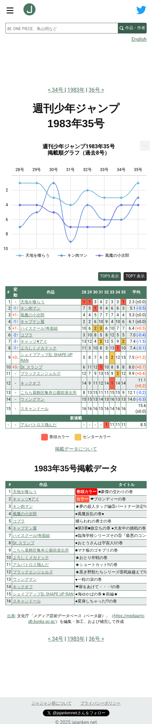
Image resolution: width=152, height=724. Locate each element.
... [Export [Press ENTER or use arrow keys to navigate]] (145, 144)
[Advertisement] (76, 62)
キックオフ (23, 586)
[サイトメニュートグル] (10, 10)
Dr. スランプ (23, 543)
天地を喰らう (25, 491)
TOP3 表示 (109, 276)
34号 (58, 90)
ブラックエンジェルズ (33, 572)
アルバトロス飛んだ (31, 564)
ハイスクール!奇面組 (31, 535)
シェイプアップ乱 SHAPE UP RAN (43, 594)
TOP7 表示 (135, 276)
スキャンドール (27, 601)
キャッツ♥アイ (26, 499)
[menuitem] (145, 146)
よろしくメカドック (31, 557)
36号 (94, 90)
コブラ (19, 521)
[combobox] (61, 28)
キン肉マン (23, 506)
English (139, 39)
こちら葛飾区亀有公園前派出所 (41, 550)
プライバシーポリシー (100, 703)
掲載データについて (76, 449)
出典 (11, 616)
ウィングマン (25, 579)
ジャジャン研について (51, 703)
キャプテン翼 (25, 528)
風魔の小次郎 (25, 513)
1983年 (76, 90)
